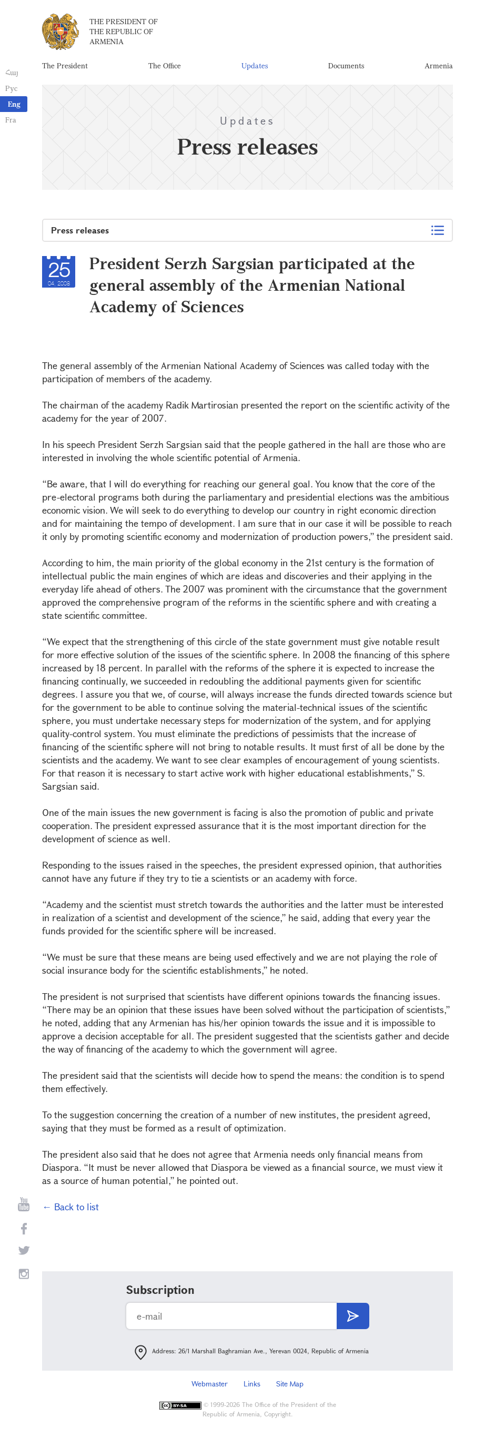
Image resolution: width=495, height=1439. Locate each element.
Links (252, 1384)
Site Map (290, 1384)
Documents (346, 65)
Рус (11, 88)
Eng (14, 104)
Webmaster (209, 1384)
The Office (164, 65)
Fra (10, 120)
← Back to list (70, 1206)
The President (65, 65)
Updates (254, 65)
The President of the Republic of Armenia (123, 31)
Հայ (11, 72)
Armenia (439, 65)
